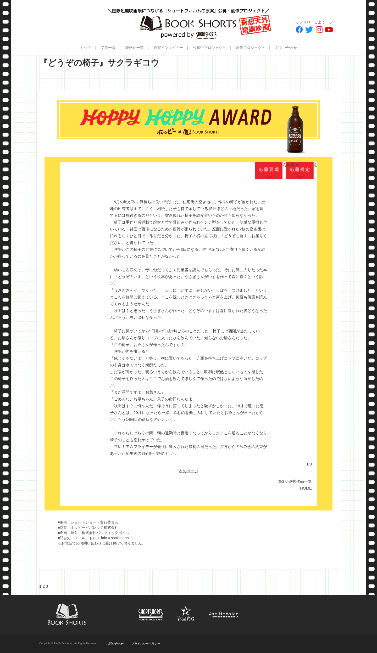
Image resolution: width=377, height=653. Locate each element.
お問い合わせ (286, 48)
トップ (85, 48)
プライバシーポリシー (145, 643)
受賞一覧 (108, 48)
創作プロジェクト (250, 48)
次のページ (188, 471)
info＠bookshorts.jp (116, 538)
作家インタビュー (168, 48)
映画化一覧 (134, 48)
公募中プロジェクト (209, 48)
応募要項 (268, 170)
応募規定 (300, 170)
